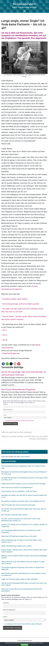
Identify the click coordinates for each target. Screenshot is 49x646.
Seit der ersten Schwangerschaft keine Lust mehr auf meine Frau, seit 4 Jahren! (24, 584)
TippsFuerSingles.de (10, 353)
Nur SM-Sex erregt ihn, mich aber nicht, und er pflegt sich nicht (23, 501)
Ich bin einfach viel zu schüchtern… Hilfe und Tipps (19, 491)
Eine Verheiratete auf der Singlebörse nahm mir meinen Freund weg (23, 467)
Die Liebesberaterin (24, 4)
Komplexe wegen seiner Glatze (14, 299)
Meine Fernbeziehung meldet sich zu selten (16, 546)
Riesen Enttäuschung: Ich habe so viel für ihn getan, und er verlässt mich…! (21, 541)
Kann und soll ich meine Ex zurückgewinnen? (17, 487)
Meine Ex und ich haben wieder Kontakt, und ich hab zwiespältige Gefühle (24, 557)
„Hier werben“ (25, 456)
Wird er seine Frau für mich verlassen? (17, 432)
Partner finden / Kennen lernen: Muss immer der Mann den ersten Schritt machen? (24, 551)
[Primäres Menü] (24, 11)
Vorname (5, 404)
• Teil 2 (4, 335)
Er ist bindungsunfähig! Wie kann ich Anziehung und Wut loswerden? (21, 531)
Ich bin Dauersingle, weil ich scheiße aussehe (20, 304)
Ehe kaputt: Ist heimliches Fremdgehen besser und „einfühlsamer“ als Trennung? (24, 473)
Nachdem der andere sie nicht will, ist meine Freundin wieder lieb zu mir (24, 496)
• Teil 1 (4, 330)
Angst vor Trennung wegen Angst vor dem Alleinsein (19, 579)
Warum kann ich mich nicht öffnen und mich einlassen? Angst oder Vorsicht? (22, 562)
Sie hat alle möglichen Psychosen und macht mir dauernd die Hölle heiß (22, 568)
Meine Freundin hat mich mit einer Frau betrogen (18, 505)
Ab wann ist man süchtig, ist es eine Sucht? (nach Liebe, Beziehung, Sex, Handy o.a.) (20, 519)
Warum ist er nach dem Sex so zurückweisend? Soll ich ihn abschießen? (21, 590)
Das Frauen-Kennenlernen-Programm (18, 389)
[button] (3, 363)
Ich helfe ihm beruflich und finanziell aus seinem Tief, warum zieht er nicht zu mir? (24, 479)
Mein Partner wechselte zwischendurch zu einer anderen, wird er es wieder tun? (23, 574)
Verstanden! (24, 644)
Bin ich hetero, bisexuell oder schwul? (14, 515)
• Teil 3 (4, 340)
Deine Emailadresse (8, 409)
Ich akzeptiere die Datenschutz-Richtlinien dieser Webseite (19, 420)
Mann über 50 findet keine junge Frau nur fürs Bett (18, 536)
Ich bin (4, 415)
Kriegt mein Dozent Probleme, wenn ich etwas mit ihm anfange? (23, 484)
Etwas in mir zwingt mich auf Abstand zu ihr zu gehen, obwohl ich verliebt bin (24, 525)
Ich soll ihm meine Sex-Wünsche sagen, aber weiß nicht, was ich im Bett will (23, 510)
